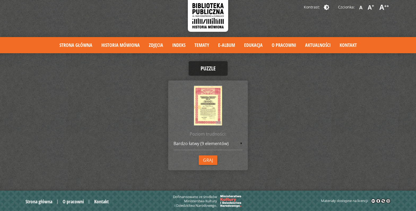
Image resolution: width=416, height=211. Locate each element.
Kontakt (348, 45)
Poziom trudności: (208, 134)
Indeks (178, 45)
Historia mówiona (120, 45)
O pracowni (284, 45)
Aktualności (318, 45)
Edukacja (253, 45)
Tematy (201, 45)
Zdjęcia (156, 45)
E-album (226, 45)
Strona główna (75, 45)
